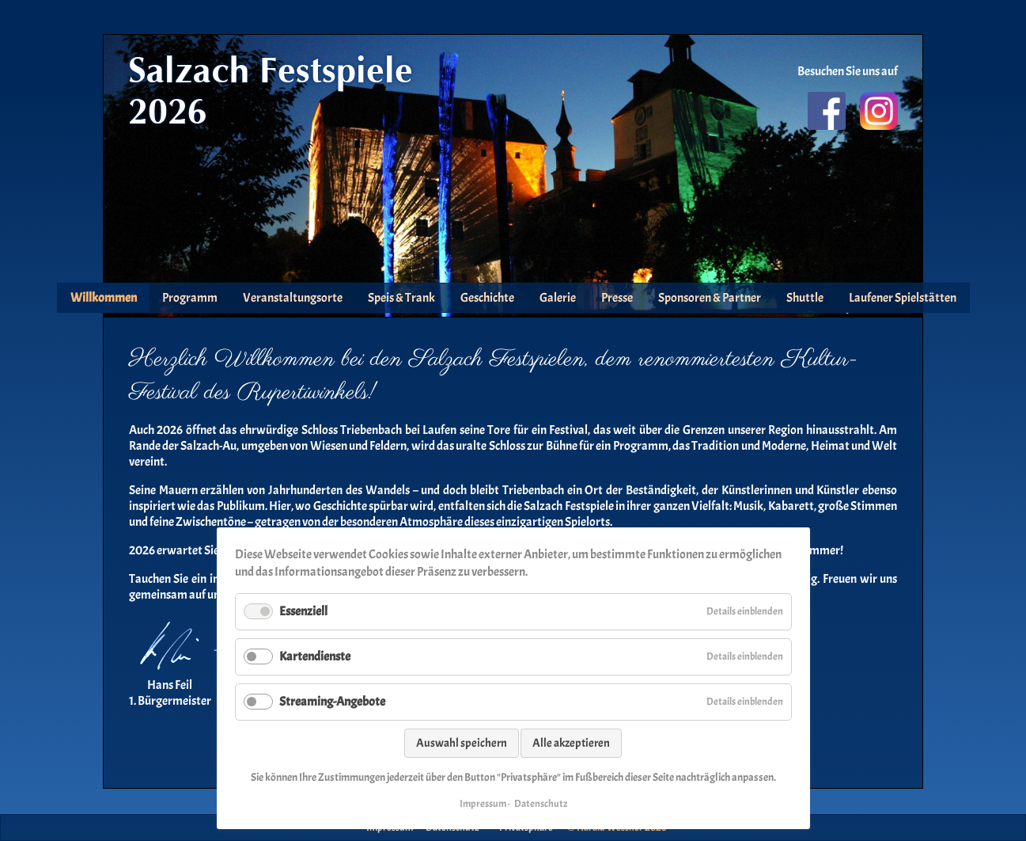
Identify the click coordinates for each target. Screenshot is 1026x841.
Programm (190, 298)
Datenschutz (540, 803)
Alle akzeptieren (571, 743)
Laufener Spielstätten (902, 298)
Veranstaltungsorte (293, 298)
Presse (617, 298)
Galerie (558, 298)
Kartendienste (314, 656)
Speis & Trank (401, 298)
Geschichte (487, 298)
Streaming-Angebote (332, 702)
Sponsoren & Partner (709, 298)
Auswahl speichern (461, 743)
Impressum (483, 803)
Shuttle (804, 298)
